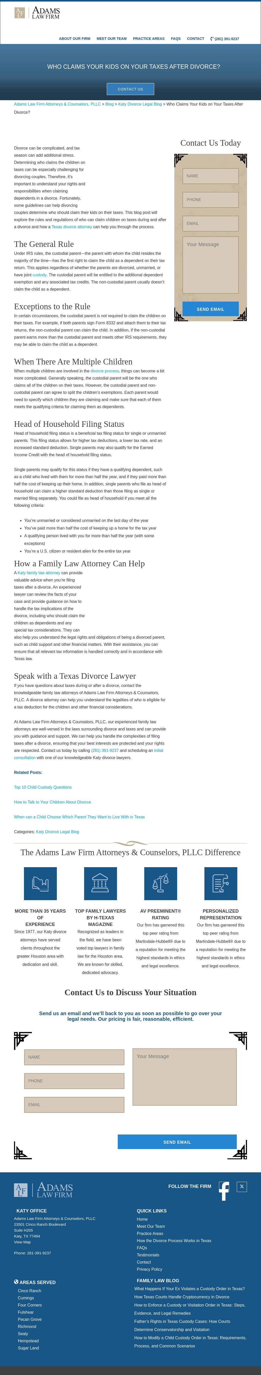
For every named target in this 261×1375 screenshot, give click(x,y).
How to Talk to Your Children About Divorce (53, 783)
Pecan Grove (30, 1301)
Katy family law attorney (39, 554)
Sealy (23, 1316)
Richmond (27, 1309)
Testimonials (148, 1237)
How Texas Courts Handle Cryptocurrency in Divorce (181, 1279)
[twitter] (242, 1169)
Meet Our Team (111, 17)
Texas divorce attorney (71, 208)
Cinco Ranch (29, 1273)
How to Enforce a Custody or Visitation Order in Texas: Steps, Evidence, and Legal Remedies (189, 1291)
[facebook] (224, 1169)
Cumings (26, 1280)
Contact (195, 17)
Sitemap (59, 1367)
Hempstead (28, 1323)
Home (142, 1201)
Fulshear (26, 1294)
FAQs (176, 17)
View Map (23, 1224)
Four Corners (30, 1287)
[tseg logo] (225, 1361)
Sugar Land (28, 1330)
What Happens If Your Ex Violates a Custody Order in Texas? (189, 1271)
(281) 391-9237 (225, 17)
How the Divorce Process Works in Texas (174, 1223)
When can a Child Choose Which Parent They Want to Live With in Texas (80, 798)
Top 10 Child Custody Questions (43, 768)
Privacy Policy (149, 1251)
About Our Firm (74, 17)
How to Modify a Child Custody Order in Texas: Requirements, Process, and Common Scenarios (190, 1324)
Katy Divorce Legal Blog (58, 813)
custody (39, 256)
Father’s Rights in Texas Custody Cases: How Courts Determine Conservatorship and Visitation (182, 1307)
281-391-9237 (39, 1235)
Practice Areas (149, 17)
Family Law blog (158, 1262)
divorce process (105, 352)
